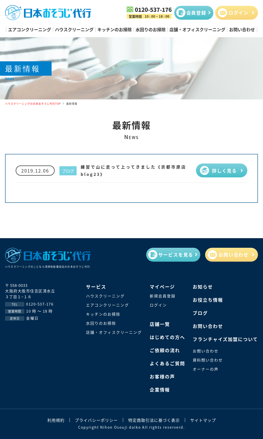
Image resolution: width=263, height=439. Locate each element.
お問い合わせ (242, 29)
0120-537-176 (153, 9)
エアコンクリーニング (29, 29)
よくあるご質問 (167, 363)
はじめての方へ (167, 337)
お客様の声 (162, 376)
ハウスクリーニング (74, 29)
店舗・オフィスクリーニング (197, 29)
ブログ (68, 171)
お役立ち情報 (208, 299)
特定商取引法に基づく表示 (154, 420)
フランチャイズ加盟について (225, 339)
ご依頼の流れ (165, 350)
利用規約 (55, 420)
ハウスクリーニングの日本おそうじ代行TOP (33, 103)
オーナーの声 (205, 369)
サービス (96, 286)
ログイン (158, 305)
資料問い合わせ (208, 360)
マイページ (162, 286)
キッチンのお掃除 (114, 29)
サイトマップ (203, 420)
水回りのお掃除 (151, 29)
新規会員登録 (163, 295)
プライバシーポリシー (96, 420)
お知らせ (203, 286)
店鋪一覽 (160, 324)
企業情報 (160, 389)
